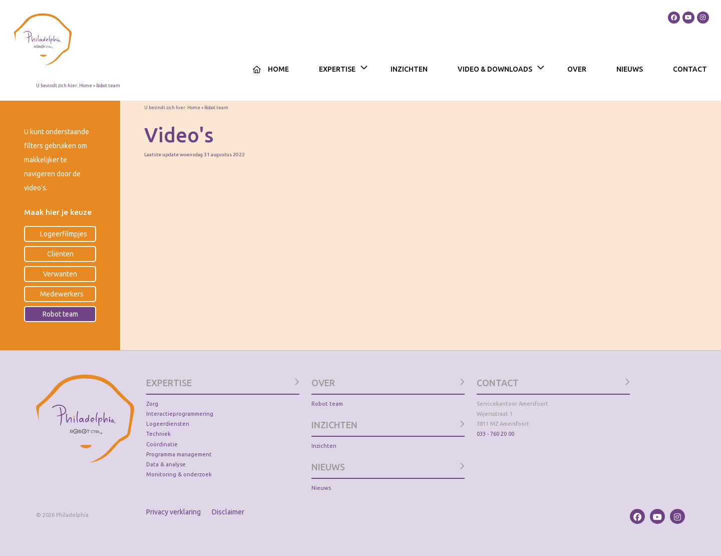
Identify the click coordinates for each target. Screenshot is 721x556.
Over (576, 69)
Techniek (158, 434)
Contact (690, 69)
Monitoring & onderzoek (179, 474)
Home (278, 69)
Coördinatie (162, 444)
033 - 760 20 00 (495, 434)
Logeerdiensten (167, 424)
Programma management (179, 454)
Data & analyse (166, 464)
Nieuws (629, 69)
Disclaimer (228, 512)
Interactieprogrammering (179, 414)
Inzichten (409, 69)
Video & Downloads (495, 69)
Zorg (152, 404)
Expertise (337, 69)
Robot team (327, 404)
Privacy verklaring (173, 512)
